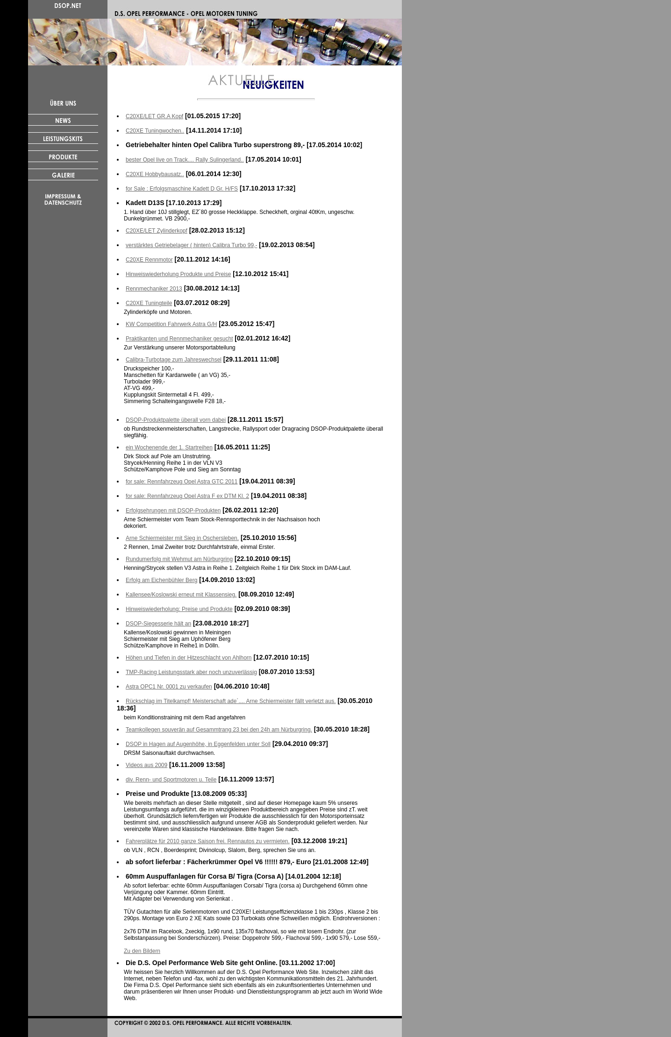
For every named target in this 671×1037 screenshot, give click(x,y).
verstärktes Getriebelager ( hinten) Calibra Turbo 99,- (191, 245)
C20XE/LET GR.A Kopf (154, 116)
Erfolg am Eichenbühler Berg (161, 580)
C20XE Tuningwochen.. (155, 131)
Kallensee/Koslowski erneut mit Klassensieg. (181, 594)
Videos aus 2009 (146, 765)
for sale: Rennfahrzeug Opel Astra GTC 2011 (181, 481)
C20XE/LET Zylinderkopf (156, 230)
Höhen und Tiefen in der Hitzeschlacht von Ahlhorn (189, 657)
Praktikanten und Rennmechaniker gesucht (179, 338)
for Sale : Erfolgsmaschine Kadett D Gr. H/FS (182, 188)
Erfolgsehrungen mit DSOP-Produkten (173, 510)
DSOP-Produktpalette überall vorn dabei (176, 420)
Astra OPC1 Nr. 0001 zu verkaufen (169, 686)
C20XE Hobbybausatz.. (155, 174)
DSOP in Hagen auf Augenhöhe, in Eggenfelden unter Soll (198, 744)
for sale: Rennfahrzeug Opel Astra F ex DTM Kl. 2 (187, 496)
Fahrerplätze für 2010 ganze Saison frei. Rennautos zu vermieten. (208, 841)
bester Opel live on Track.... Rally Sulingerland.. (185, 159)
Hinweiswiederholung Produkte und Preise (178, 274)
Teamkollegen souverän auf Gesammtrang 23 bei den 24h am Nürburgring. (219, 729)
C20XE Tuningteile (149, 303)
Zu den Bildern (142, 951)
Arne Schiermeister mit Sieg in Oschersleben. (182, 538)
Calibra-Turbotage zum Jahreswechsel (173, 359)
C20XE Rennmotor (149, 259)
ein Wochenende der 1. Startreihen (169, 447)
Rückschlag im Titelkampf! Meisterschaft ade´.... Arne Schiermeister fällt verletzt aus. (231, 701)
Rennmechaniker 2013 (154, 288)
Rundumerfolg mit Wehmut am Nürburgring (179, 559)
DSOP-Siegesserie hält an (158, 623)
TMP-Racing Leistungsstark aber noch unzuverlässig (191, 672)
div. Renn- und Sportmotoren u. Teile (171, 779)
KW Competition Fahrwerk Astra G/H (171, 324)
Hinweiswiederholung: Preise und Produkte (179, 609)
